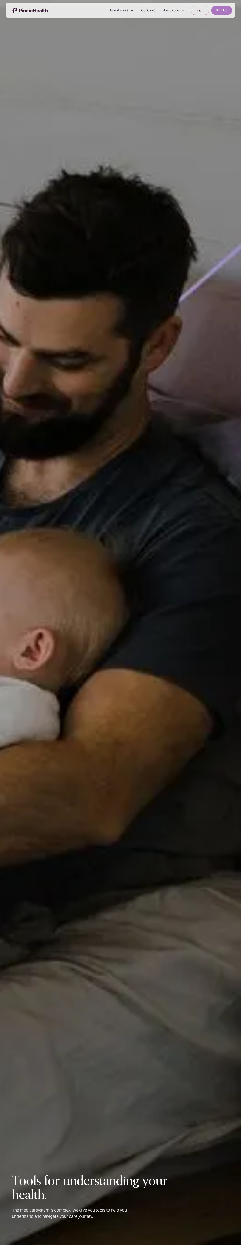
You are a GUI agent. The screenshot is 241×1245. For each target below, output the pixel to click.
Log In (200, 10)
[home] (30, 10)
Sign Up (221, 10)
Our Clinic (148, 10)
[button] (121, 10)
